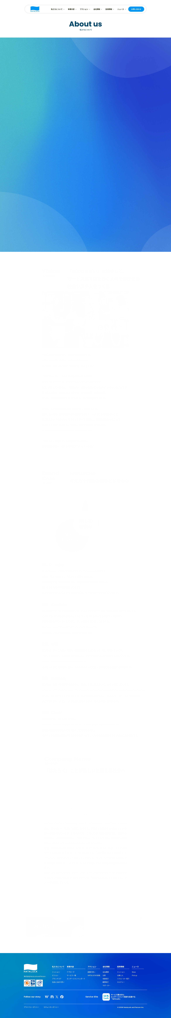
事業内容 (71, 9)
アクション (84, 9)
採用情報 (108, 9)
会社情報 (96, 9)
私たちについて (56, 9)
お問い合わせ (136, 9)
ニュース (120, 9)
